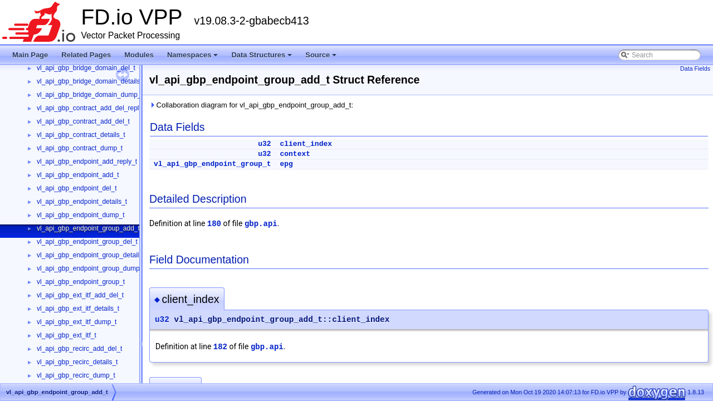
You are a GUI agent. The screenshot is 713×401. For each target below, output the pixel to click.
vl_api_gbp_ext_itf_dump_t (76, 322)
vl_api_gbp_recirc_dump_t (76, 375)
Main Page (30, 55)
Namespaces (193, 58)
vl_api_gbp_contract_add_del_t (83, 121)
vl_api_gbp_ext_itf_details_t (78, 308)
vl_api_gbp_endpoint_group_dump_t (91, 268)
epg (286, 164)
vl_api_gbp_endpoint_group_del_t (87, 242)
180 (214, 223)
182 (220, 347)
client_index (306, 144)
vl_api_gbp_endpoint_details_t (82, 202)
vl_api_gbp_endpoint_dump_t (80, 215)
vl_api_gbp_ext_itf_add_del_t (80, 295)
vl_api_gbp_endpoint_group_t (81, 282)
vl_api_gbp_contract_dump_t (80, 148)
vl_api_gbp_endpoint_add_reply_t (87, 161)
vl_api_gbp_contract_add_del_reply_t (92, 108)
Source (321, 58)
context (295, 154)
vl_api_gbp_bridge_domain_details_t (91, 81)
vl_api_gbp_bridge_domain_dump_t (90, 95)
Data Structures (262, 58)
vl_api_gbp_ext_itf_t (66, 335)
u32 (264, 144)
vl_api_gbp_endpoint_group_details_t (92, 255)
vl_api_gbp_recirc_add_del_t (79, 349)
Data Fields (695, 68)
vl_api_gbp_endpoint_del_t (76, 188)
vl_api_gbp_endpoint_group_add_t (88, 228)
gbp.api (261, 223)
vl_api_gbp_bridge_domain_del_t (86, 68)
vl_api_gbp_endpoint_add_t (78, 175)
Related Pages (86, 55)
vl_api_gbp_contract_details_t (81, 135)
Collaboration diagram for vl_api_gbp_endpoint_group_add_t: (251, 105)
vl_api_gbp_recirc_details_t (77, 362)
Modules (139, 55)
